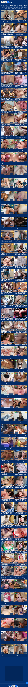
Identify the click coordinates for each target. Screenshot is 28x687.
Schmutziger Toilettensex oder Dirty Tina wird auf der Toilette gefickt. (20, 267)
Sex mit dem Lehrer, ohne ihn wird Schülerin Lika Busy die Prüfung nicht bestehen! (20, 396)
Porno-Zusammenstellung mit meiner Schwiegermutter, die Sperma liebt (6, 228)
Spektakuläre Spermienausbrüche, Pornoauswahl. (18, 642)
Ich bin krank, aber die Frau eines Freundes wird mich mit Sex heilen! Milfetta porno (7, 552)
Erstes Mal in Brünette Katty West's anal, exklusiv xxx (6, 215)
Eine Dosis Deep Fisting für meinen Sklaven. (6, 383)
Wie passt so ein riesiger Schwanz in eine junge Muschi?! (21, 150)
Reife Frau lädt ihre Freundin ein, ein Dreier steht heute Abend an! (21, 280)
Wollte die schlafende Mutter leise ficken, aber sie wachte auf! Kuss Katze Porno (21, 306)
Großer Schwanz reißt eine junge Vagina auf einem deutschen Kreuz (21, 86)
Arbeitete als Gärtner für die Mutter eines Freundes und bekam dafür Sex (6, 138)
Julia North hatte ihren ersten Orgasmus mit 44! (6, 474)
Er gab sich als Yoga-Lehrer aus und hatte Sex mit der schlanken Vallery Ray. (20, 358)
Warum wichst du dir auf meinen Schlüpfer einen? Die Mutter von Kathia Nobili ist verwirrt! (7, 21)
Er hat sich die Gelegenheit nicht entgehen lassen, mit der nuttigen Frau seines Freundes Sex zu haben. (21, 332)
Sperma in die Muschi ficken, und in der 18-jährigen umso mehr (21, 215)
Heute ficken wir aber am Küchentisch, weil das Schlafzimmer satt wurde (5, 254)
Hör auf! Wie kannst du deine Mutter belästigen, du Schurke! (6, 616)
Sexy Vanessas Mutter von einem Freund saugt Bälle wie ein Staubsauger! (7, 629)
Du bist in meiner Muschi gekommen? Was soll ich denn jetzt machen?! (6, 125)
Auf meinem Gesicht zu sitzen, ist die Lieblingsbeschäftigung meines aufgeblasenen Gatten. (21, 629)
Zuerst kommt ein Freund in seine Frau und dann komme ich (21, 163)
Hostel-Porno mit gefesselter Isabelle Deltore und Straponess (7, 371)
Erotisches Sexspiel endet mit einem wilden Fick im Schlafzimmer (6, 189)
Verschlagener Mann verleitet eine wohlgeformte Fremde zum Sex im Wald (21, 565)
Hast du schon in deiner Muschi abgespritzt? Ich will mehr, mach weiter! (21, 21)
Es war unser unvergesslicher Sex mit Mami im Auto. (7, 655)
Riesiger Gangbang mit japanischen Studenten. (19, 47)
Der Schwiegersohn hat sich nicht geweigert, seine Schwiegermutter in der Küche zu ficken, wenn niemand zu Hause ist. (21, 526)
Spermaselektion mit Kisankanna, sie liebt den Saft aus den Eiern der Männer (21, 603)
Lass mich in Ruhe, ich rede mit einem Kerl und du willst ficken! (20, 500)
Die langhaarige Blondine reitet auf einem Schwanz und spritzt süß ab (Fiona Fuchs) (6, 241)
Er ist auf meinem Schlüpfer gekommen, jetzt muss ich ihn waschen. (20, 202)
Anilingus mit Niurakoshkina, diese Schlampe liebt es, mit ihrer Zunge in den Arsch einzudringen (7, 150)
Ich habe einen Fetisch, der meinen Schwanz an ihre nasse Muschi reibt (20, 539)
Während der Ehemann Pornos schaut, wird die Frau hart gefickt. (21, 578)
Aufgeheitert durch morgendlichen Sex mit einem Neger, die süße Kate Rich (6, 565)
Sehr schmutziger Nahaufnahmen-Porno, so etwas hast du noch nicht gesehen (7, 47)
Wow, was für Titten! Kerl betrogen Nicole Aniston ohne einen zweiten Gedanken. (20, 125)
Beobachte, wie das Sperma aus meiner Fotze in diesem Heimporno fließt (7, 267)
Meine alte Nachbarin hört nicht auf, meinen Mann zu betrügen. (7, 86)
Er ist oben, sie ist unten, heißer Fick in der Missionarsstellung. (20, 228)
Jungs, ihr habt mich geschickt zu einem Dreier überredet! (21, 189)
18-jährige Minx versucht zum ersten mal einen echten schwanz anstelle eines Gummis (21, 474)
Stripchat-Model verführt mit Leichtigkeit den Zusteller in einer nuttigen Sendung (21, 254)
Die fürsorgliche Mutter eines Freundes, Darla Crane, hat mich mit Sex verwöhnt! (7, 487)
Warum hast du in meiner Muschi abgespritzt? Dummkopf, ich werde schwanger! (21, 590)
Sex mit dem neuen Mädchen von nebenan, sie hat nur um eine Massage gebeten (7, 422)
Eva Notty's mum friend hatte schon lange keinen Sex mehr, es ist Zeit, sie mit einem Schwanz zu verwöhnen (7, 461)
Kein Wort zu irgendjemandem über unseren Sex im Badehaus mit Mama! (6, 345)
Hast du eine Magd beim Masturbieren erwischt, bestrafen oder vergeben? (7, 99)
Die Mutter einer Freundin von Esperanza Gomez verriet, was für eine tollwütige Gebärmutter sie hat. (21, 409)
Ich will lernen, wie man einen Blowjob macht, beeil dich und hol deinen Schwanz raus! (21, 552)
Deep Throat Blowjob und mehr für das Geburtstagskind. (6, 280)
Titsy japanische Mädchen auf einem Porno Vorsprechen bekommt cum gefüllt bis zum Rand (20, 487)
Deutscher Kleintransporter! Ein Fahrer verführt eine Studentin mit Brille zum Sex (20, 73)
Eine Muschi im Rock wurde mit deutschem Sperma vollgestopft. (21, 371)
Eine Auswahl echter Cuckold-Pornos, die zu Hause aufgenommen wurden (6, 293)
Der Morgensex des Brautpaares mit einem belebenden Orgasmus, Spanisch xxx (7, 358)
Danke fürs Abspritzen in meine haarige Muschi (20, 241)
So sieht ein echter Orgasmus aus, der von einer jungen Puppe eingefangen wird (7, 539)
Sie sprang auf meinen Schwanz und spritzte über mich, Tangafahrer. (20, 34)
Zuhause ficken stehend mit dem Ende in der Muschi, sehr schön (21, 513)
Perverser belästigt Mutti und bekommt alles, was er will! (6, 448)
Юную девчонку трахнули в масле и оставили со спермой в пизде (7, 500)
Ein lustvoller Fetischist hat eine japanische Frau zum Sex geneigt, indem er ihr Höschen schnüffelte (21, 616)
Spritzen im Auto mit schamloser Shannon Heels (7, 306)
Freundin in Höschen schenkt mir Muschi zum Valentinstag (7, 73)
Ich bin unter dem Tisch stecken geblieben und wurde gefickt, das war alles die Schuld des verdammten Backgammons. (7, 319)
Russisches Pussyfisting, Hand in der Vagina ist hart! (20, 655)
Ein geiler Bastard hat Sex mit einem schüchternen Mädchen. (6, 60)
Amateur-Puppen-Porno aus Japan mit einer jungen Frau (6, 332)
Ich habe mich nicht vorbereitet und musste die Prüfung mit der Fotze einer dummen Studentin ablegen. (7, 590)
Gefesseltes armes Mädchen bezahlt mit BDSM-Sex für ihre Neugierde (6, 176)
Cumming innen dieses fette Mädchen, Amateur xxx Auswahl (20, 176)
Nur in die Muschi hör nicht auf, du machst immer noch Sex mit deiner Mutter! (20, 461)
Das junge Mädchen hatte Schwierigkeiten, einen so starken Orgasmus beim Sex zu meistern (7, 163)
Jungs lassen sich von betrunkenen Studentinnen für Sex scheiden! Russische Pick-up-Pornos (21, 60)
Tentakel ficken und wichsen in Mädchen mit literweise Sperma (20, 319)
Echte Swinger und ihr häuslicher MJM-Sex (21, 345)
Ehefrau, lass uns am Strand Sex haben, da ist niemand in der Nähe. (20, 293)
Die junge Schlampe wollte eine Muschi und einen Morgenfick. (7, 396)
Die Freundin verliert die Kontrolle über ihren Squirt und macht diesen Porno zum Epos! (7, 409)
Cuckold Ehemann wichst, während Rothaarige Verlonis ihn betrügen (21, 435)
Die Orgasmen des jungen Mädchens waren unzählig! (19, 99)
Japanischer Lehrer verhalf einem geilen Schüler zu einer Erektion (7, 642)
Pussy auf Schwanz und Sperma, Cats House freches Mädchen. (7, 526)
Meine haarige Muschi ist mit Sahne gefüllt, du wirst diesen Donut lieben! (6, 603)
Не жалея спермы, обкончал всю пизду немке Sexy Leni (21, 448)
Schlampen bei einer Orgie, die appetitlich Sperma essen (6, 578)
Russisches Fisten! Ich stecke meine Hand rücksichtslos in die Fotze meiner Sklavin (7, 435)
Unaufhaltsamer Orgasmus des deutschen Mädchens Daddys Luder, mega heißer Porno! (20, 383)
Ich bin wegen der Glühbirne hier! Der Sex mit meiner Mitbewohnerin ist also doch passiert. (7, 112)
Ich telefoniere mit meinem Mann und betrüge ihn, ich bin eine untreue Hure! (7, 513)
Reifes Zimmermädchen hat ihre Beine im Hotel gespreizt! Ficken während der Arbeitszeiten (7, 34)
